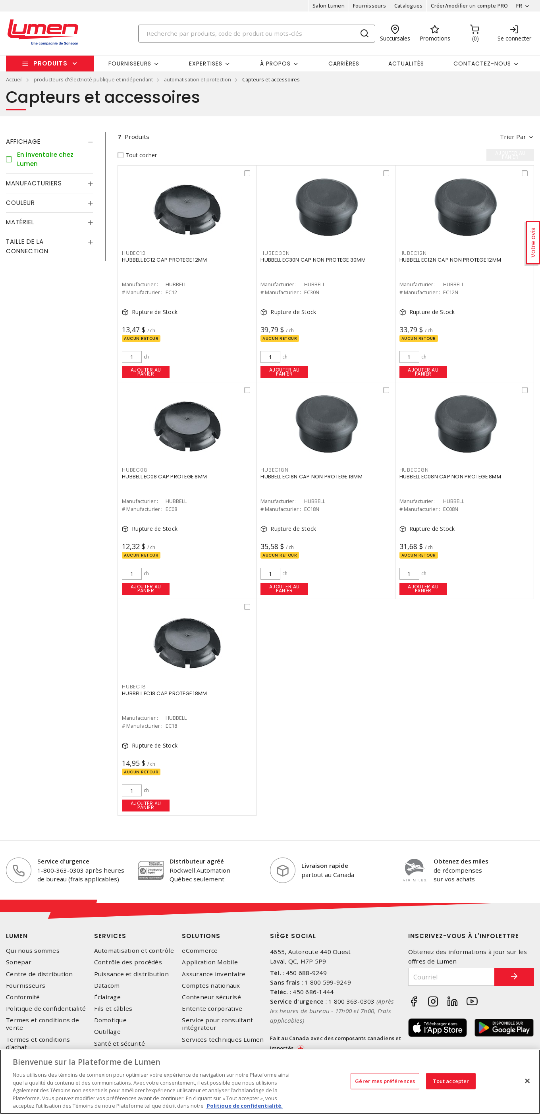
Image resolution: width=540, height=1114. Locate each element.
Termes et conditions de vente (42, 1023)
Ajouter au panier (146, 371)
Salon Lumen (328, 5)
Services (110, 936)
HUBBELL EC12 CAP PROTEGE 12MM (164, 259)
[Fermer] (527, 1080)
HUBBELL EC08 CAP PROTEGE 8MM (164, 476)
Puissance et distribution (131, 974)
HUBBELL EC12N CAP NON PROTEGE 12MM (450, 259)
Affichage (23, 141)
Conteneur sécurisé (211, 997)
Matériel (20, 222)
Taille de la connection (27, 246)
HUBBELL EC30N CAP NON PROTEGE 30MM (313, 259)
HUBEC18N (274, 469)
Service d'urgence (63, 861)
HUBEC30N (274, 253)
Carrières (343, 63)
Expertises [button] (205, 63)
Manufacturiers (34, 183)
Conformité (23, 997)
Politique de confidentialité (46, 1008)
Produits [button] (50, 63)
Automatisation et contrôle (134, 950)
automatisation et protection (197, 79)
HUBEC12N (413, 253)
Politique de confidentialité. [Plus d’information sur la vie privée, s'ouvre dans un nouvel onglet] (244, 1105)
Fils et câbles (113, 1008)
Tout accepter (451, 1080)
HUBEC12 (133, 253)
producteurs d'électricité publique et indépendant (93, 79)
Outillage (107, 1031)
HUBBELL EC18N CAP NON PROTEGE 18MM (311, 476)
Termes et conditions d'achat (38, 1043)
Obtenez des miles (461, 861)
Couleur (20, 203)
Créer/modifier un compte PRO (469, 5)
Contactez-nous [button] (482, 63)
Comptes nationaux (211, 985)
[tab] (49, 141)
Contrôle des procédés (128, 962)
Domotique (110, 1020)
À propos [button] (275, 63)
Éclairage (107, 997)
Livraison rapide (324, 865)
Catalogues (408, 5)
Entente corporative (212, 1008)
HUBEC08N (414, 469)
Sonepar (18, 962)
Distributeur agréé (197, 861)
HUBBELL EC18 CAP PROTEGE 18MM (164, 693)
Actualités (406, 63)
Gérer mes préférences (385, 1080)
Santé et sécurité (119, 1043)
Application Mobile (210, 962)
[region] (270, 1081)
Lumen (17, 936)
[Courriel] (451, 977)
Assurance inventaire (213, 974)
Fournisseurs (369, 5)
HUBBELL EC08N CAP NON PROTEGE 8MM (450, 476)
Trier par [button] (513, 137)
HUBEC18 (134, 686)
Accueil (14, 79)
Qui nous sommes (33, 950)
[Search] (257, 33)
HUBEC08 (134, 469)
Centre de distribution (39, 974)
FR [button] (519, 5)
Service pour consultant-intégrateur (218, 1023)
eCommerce (200, 950)
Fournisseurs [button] (129, 63)
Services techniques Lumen (223, 1039)
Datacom (107, 985)
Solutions (201, 936)
